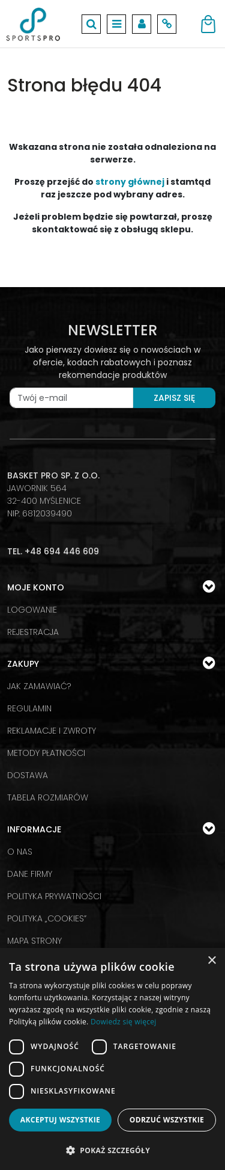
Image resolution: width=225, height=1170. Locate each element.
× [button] (211, 960)
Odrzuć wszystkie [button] (167, 1120)
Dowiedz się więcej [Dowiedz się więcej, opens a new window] (124, 1022)
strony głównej (129, 182)
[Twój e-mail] (71, 398)
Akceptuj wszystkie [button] (60, 1120)
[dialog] (112, 1059)
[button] (112, 1150)
